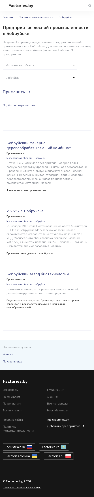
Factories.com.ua (18, 456)
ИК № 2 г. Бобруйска (25, 211)
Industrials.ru (15, 447)
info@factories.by (58, 420)
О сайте (52, 397)
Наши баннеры (57, 411)
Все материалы (57, 404)
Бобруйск (65, 17)
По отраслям (11, 397)
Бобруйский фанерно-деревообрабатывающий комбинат (39, 145)
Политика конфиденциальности (18, 429)
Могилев (8, 354)
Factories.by (20, 6)
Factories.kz (50, 447)
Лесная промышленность (36, 17)
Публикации (55, 390)
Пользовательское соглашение (22, 487)
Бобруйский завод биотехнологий (38, 274)
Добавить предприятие (63, 426)
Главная (8, 17)
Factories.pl (55, 456)
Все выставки (12, 411)
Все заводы (10, 390)
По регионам (12, 404)
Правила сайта (13, 420)
